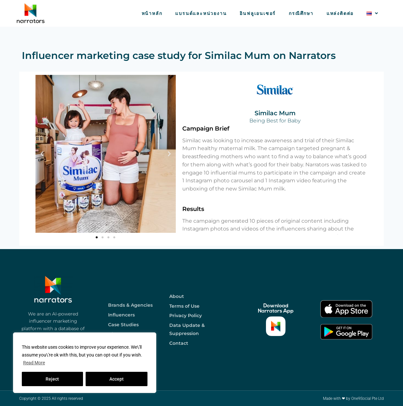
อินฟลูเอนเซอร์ (258, 13)
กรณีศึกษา (301, 13)
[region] (84, 362)
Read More (34, 362)
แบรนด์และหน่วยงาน (201, 13)
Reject (52, 379)
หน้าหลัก (152, 13)
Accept (116, 379)
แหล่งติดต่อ (340, 13)
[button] (42, 154)
